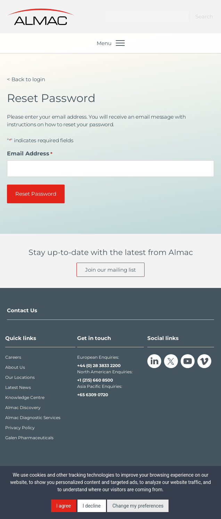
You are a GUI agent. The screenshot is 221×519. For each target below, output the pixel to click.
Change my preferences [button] (137, 506)
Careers (13, 357)
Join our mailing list (110, 269)
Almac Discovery (23, 407)
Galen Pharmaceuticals (29, 437)
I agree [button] (63, 506)
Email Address (29, 153)
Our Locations (20, 377)
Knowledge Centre (24, 397)
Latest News (18, 387)
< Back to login (26, 79)
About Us (15, 367)
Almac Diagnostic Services (32, 417)
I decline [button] (92, 506)
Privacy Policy (20, 427)
